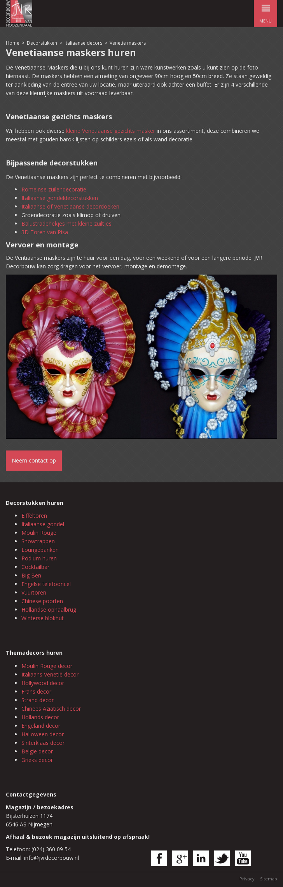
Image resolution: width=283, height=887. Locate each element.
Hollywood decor (42, 683)
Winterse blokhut (42, 618)
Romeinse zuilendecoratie (53, 189)
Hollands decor (40, 717)
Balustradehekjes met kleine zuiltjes (66, 223)
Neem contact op (34, 460)
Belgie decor (37, 751)
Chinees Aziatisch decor (51, 708)
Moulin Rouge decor (46, 666)
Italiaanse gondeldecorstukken (59, 198)
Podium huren (39, 558)
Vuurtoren (33, 592)
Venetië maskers (128, 43)
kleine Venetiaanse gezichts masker (110, 130)
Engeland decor (40, 725)
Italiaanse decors (83, 43)
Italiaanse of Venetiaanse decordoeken (70, 206)
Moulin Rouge (38, 532)
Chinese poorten (42, 601)
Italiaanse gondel (42, 524)
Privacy (247, 879)
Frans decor (36, 691)
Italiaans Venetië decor (50, 674)
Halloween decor (42, 734)
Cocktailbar (35, 566)
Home (12, 43)
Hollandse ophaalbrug (48, 609)
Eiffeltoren (34, 515)
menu (265, 12)
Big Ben (31, 575)
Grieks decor (37, 760)
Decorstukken (42, 43)
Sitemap (268, 879)
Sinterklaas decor (43, 742)
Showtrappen (38, 541)
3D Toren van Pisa (44, 232)
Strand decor (37, 700)
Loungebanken (40, 549)
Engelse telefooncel (46, 584)
